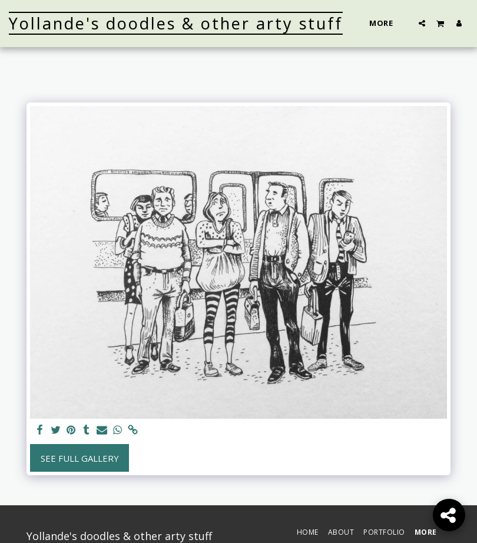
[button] (421, 23)
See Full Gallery (80, 458)
